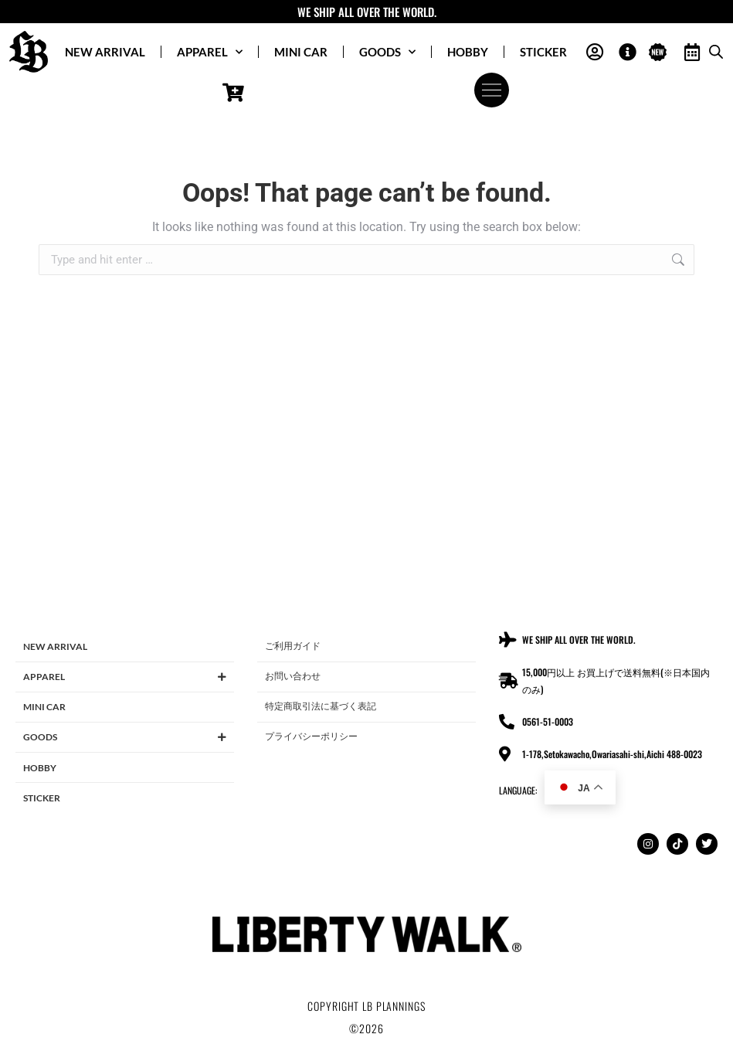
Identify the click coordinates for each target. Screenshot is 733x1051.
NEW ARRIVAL (105, 52)
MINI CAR (300, 52)
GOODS (387, 52)
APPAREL (210, 52)
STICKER (543, 52)
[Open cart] (233, 93)
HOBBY (467, 52)
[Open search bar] (716, 52)
